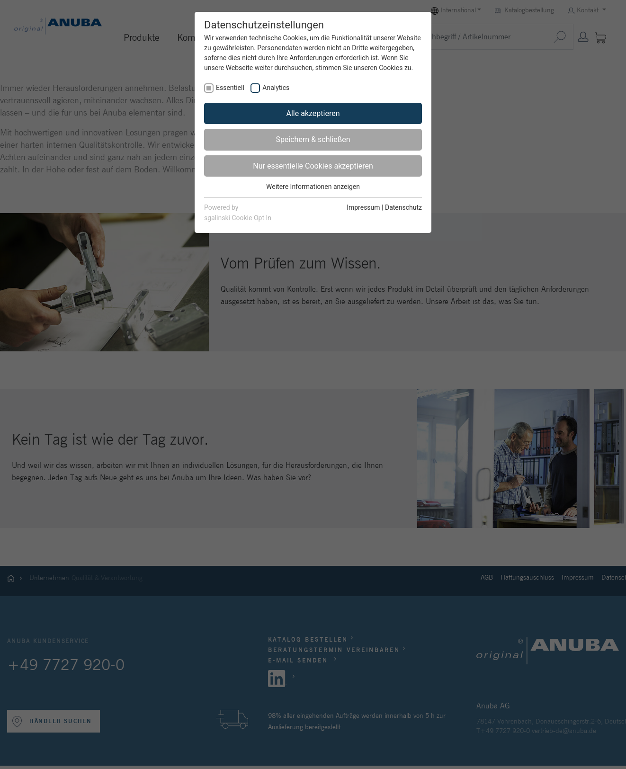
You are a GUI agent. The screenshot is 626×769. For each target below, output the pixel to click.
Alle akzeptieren (313, 113)
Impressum (363, 207)
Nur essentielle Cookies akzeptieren (313, 165)
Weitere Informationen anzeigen (313, 186)
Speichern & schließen (313, 139)
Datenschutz (403, 207)
